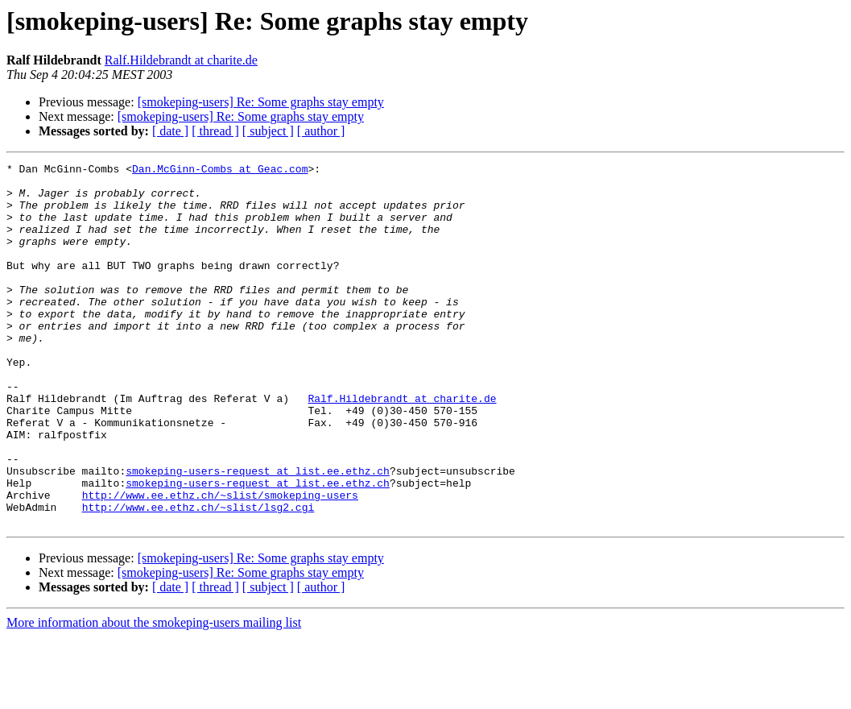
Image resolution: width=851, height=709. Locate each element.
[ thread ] (215, 131)
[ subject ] (268, 131)
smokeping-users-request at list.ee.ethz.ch (258, 533)
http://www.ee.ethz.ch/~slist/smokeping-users (220, 562)
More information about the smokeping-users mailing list (153, 695)
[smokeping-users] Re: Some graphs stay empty (261, 102)
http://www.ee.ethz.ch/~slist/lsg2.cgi (198, 577)
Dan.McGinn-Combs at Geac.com (220, 171)
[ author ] (321, 131)
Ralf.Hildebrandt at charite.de (181, 60)
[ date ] (170, 131)
